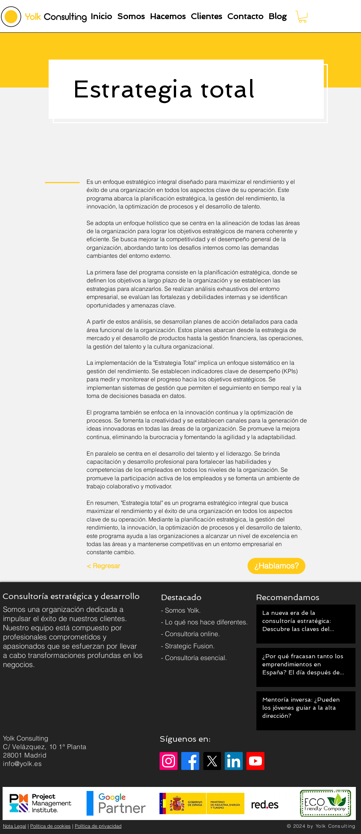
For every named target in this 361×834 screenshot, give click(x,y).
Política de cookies (50, 826)
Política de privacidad (98, 826)
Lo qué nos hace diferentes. (206, 622)
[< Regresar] (103, 565)
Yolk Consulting (336, 826)
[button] (131, 16)
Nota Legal (14, 826)
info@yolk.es (22, 763)
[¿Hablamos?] (276, 566)
